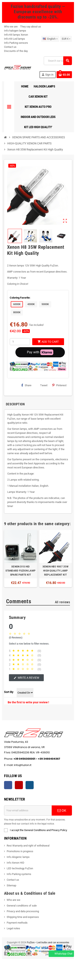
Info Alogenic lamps (18, 856)
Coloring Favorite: (20, 297)
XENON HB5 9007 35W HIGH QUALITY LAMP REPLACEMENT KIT (56, 570)
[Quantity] (20, 341)
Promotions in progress (20, 851)
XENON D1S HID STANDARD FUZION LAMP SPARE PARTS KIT (20, 570)
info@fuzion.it (41, 765)
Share (26, 385)
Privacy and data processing (23, 911)
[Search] (58, 60)
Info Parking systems (19, 874)
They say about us (30, 26)
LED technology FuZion (20, 868)
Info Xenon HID (15, 862)
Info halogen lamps (15, 30)
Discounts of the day (16, 50)
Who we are (11, 26)
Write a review (26, 677)
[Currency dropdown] (66, 39)
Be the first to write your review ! (28, 702)
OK (61, 810)
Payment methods (17, 922)
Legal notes (13, 928)
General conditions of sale (22, 905)
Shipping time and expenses (23, 916)
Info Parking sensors (16, 42)
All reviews (62, 602)
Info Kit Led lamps (14, 38)
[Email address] (28, 810)
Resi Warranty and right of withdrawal (28, 845)
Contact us (10, 46)
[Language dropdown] (50, 39)
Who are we (13, 899)
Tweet (41, 385)
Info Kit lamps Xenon (16, 34)
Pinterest (59, 385)
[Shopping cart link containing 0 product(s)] (64, 74)
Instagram (30, 785)
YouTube (19, 785)
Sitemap (11, 885)
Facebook (8, 785)
